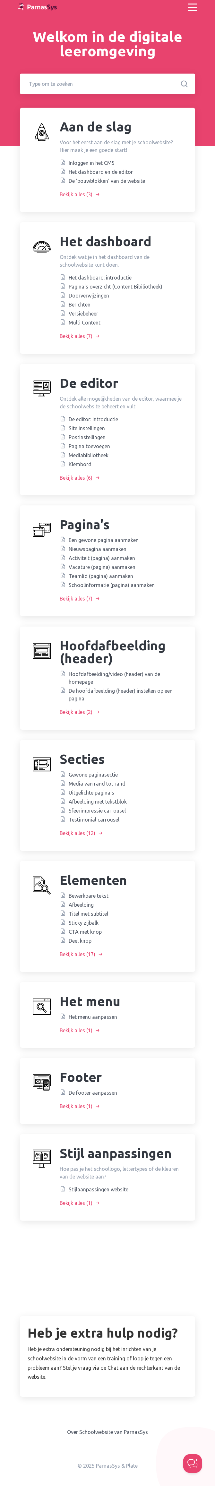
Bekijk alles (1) (80, 1030)
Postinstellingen (87, 437)
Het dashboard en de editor (101, 172)
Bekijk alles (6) (80, 478)
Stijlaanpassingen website (98, 1189)
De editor (89, 383)
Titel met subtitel (88, 914)
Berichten (79, 304)
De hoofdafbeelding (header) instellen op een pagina (121, 694)
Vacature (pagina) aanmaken (102, 567)
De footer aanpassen (93, 1093)
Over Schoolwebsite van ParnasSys (107, 1432)
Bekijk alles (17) (81, 954)
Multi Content (84, 322)
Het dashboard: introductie (100, 277)
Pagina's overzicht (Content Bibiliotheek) (115, 286)
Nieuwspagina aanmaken (97, 549)
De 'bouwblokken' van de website (107, 181)
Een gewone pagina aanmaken (104, 540)
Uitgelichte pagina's (91, 793)
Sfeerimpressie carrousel (97, 811)
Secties (82, 759)
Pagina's (85, 524)
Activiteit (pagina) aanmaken (102, 558)
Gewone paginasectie (93, 775)
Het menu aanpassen (93, 1017)
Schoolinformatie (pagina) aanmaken (112, 585)
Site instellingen (87, 428)
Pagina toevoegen (89, 446)
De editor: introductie (93, 419)
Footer (81, 1077)
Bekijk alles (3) (80, 194)
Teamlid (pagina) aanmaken (101, 576)
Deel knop (80, 941)
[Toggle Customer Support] (192, 1463)
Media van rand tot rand (97, 784)
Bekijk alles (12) (81, 833)
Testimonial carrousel (94, 820)
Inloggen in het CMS (92, 163)
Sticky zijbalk (84, 923)
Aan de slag (96, 127)
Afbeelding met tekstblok (98, 802)
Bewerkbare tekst (88, 896)
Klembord (80, 464)
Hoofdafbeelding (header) (113, 652)
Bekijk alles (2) (80, 712)
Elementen (93, 880)
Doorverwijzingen (89, 295)
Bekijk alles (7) (80, 336)
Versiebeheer (83, 313)
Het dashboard (105, 241)
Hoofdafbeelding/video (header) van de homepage (114, 678)
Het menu (90, 1001)
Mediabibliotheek (88, 455)
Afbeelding (81, 905)
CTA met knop (85, 932)
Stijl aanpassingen (116, 1153)
